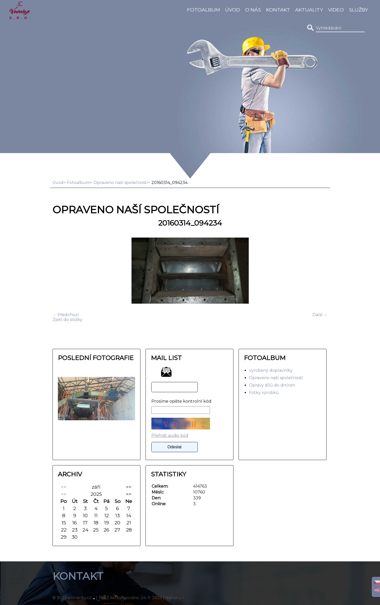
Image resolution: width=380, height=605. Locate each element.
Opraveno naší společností (121, 182)
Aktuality (309, 10)
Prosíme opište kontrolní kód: (181, 401)
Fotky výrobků (264, 392)
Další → (320, 314)
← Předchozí (66, 314)
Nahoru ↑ (175, 597)
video (336, 10)
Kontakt (278, 10)
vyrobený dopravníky (271, 370)
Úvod (232, 10)
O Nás (253, 10)
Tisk (102, 597)
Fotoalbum (203, 10)
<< (64, 487)
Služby (358, 10)
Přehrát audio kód (169, 435)
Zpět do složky (67, 319)
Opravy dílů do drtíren (272, 385)
